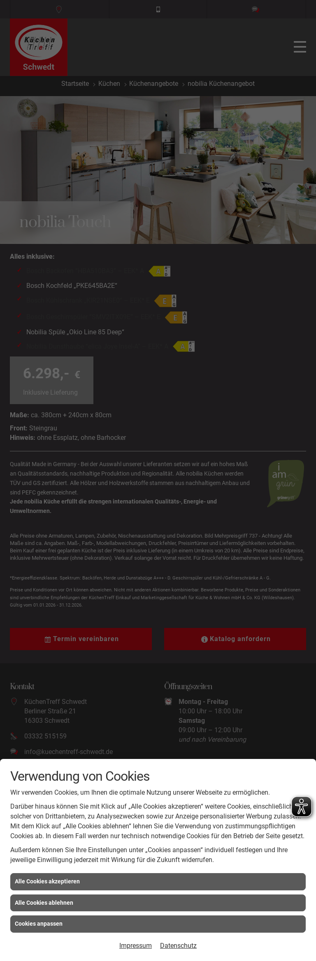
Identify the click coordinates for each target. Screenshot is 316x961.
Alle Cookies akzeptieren (47, 881)
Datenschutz (178, 946)
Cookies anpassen (39, 923)
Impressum (135, 946)
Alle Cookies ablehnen (44, 902)
